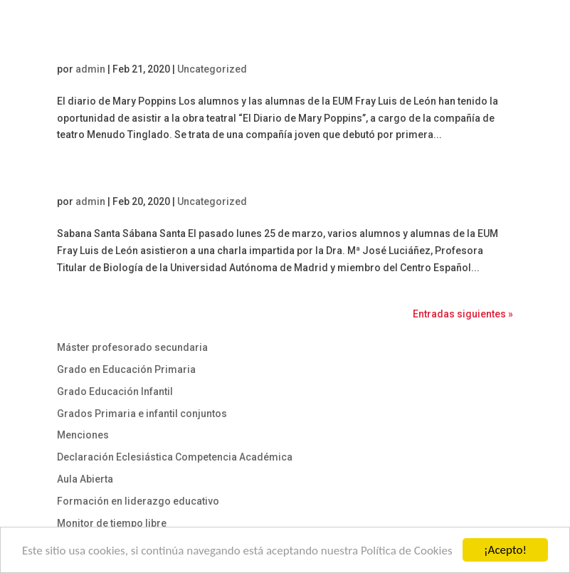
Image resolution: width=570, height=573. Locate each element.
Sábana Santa (97, 179)
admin (90, 69)
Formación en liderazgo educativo (138, 501)
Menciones (83, 435)
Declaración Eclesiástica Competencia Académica (174, 457)
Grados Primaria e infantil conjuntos (142, 413)
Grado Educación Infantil (115, 391)
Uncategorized (212, 69)
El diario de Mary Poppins (129, 47)
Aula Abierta (85, 479)
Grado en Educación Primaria (126, 369)
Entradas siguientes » (463, 314)
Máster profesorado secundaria (132, 347)
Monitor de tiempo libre (112, 523)
